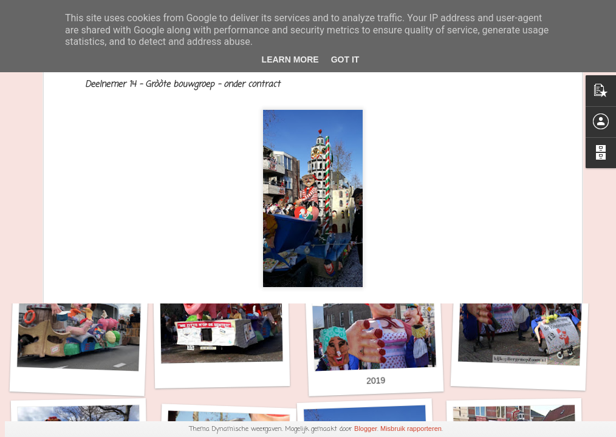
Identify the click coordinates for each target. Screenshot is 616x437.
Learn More (290, 59)
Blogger (365, 428)
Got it (345, 59)
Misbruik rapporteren (411, 428)
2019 (376, 380)
